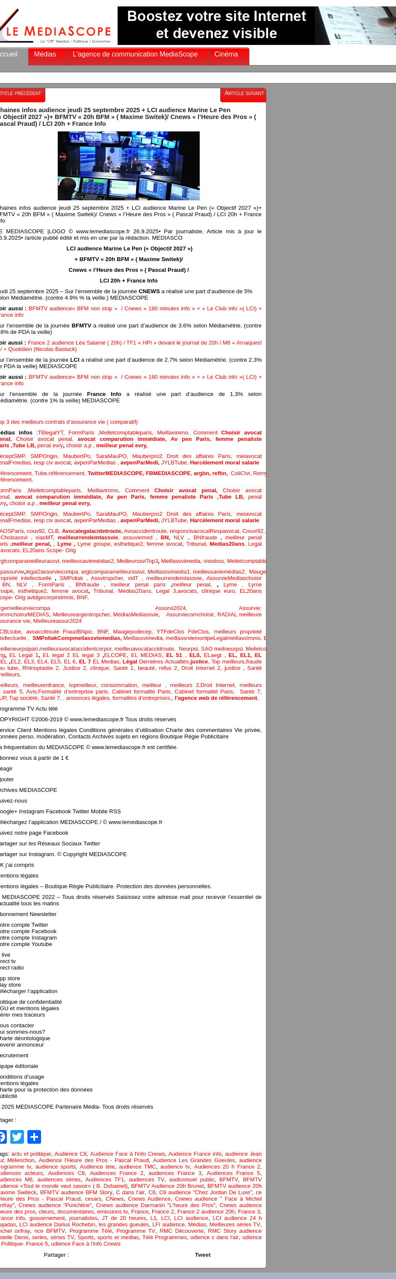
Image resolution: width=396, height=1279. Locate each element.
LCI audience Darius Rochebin (57, 1224)
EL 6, (71, 661)
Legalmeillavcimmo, (238, 638)
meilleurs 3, (185, 685)
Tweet (203, 1255)
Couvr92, (255, 531)
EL (3, 661)
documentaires (75, 1211)
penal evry (50, 445)
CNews (115, 1199)
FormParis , (83, 432)
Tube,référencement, (60, 473)
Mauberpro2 (149, 456)
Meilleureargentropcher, (83, 614)
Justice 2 (74, 668)
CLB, (55, 531)
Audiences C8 (66, 1173)
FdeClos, (201, 631)
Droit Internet (218, 685)
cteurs (46, 1211)
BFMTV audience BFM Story (76, 1192)
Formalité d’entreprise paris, (75, 691)
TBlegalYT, (53, 432)
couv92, (37, 531)
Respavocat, (226, 531)
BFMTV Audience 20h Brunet (167, 1186)
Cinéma (226, 54)
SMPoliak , (75, 578)
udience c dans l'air (214, 1237)
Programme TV (135, 1231)
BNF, (83, 597)
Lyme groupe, (95, 544)
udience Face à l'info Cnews (86, 1243)
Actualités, (177, 661)
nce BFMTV (50, 1231)
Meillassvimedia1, (170, 571)
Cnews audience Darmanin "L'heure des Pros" (155, 1205)
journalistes (83, 1218)
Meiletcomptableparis (125, 432)
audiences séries (58, 1179)
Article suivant (244, 92)
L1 (154, 1218)
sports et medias (118, 1237)
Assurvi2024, (197, 608)
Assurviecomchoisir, (191, 614)
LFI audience (168, 1224)
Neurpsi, (190, 648)
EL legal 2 (58, 655)
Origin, (52, 456)
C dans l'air (130, 1192)
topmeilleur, (85, 685)
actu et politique (31, 1154)
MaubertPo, (79, 456)
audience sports (55, 1166)
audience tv (175, 1166)
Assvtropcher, (109, 578)
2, (114, 561)
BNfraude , (93, 584)
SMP (36, 456)
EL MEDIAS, (148, 655)
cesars (93, 1199)
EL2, (16, 661)
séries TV (62, 1237)
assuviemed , (141, 537)
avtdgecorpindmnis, (52, 597)
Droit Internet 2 (200, 668)
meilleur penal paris (138, 584)
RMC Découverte (182, 1231)
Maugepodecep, (135, 631)
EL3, (30, 661)
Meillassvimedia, (181, 561)
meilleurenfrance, (46, 685)
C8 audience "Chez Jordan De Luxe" (205, 1192)
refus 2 (168, 668)
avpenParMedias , (97, 462)
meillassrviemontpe (189, 638)
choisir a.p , (81, 445)
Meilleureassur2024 (57, 621)
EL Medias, (108, 661)
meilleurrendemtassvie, (176, 578)
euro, (231, 591)
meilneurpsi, (230, 648)
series (39, 1237)
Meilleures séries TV (235, 1224)
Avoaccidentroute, (146, 531)
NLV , (181, 537)
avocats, (11, 550)
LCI (165, 1218)
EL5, (57, 661)
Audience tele (97, 1166)
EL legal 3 (86, 655)
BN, (9, 584)
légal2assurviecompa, (53, 571)
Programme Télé (90, 1231)
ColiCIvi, (242, 473)
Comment (207, 432)
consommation (119, 685)
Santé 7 (50, 698)
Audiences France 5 (233, 1173)
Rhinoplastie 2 (40, 668)
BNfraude (209, 537)
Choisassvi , (17, 537)
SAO (207, 648)
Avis (31, 691)
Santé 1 (123, 668)
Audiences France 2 (116, 1173)
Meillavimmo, (175, 432)
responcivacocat (190, 531)
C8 (152, 1192)
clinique (99, 668)
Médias (45, 54)
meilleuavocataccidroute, (146, 648)
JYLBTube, (175, 462)
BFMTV (228, 1179)
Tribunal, (198, 544)
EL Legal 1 (23, 655)
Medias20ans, (137, 591)
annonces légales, (88, 698)
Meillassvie (145, 614)
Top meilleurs (227, 661)
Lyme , (235, 584)
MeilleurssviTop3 (137, 561)
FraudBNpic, (80, 631)
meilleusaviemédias (86, 561)
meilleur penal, (194, 584)
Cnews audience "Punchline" (55, 1205)
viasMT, (46, 537)
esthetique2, (130, 544)
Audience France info (195, 1154)
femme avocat (164, 544)
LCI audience (191, 1218)
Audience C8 (71, 1154)
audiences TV (146, 1179)
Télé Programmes (164, 1237)
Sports (86, 1237)
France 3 (249, 1211)
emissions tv (112, 1211)
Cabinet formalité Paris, (143, 691)
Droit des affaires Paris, (201, 456)
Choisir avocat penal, (47, 439)
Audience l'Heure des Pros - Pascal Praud (94, 1160)
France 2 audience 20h (206, 1211)
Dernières (152, 661)
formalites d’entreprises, (141, 698)
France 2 (163, 1211)
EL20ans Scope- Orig (49, 550)
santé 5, (13, 691)
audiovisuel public (191, 1179)
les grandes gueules (124, 1224)
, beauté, (146, 668)
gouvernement (47, 1218)
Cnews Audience (149, 1199)
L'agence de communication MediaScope (135, 54)
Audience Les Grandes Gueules (194, 1160)
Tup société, (25, 698)
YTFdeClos (172, 631)
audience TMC (137, 1166)
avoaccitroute (44, 631)
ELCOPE (115, 655)
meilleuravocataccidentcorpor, (77, 648)
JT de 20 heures (124, 1218)
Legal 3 (166, 591)
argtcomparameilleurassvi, (114, 571)
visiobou (214, 561)
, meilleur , (153, 685)
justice (232, 668)
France (139, 1211)
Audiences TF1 (104, 1179)
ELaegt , (216, 655)
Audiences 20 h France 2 (227, 1166)
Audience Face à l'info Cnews (127, 1154)
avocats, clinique (200, 591)
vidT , (137, 578)
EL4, (43, 661)
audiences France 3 (174, 1173)
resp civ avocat (52, 462)
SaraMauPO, (114, 456)
